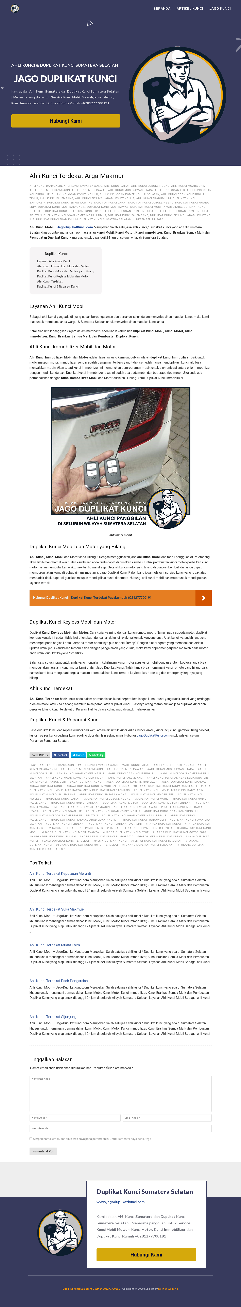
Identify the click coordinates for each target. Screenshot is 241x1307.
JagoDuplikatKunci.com (153, 735)
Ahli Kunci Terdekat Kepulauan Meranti (60, 873)
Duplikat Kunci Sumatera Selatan (105, 219)
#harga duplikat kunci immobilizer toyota (140, 828)
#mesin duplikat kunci (110, 840)
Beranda (162, 8)
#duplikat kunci (146, 790)
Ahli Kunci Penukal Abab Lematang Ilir (105, 198)
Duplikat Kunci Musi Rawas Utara (156, 206)
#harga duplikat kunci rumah (53, 836)
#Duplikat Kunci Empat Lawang (103, 794)
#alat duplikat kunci (86, 781)
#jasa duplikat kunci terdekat (65, 840)
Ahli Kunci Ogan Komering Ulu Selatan (129, 194)
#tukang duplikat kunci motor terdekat (87, 844)
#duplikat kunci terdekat (65, 823)
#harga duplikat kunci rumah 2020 (106, 836)
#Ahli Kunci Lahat (136, 764)
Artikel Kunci (190, 8)
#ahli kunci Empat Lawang (98, 764)
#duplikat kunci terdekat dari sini (115, 823)
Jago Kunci (220, 8)
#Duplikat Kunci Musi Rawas (135, 806)
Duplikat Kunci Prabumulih (57, 219)
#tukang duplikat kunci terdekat (148, 844)
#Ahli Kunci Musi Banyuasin (82, 769)
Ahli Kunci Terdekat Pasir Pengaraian (59, 981)
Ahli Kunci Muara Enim (188, 185)
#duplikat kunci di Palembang (52, 794)
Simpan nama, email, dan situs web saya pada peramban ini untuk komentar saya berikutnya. (92, 1138)
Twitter (78, 755)
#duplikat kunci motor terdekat (167, 802)
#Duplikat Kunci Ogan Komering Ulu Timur (134, 815)
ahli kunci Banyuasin (46, 185)
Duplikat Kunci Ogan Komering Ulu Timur (75, 215)
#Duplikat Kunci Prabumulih (144, 819)
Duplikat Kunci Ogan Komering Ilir (71, 211)
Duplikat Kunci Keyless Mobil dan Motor (63, 276)
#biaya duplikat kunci (46, 785)
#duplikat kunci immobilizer (152, 794)
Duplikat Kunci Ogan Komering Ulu (126, 211)
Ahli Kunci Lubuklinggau (150, 185)
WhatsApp (96, 755)
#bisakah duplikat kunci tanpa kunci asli (165, 785)
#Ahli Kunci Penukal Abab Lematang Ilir (177, 777)
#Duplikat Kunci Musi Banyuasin (85, 806)
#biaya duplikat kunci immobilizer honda (98, 785)
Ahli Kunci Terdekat (50, 281)
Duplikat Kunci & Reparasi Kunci (58, 286)
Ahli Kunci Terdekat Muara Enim (55, 945)
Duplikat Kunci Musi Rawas (108, 206)
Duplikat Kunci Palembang (128, 215)
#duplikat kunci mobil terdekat (74, 802)
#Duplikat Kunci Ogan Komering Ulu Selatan (64, 815)
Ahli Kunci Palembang (56, 198)
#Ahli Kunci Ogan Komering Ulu (132, 773)
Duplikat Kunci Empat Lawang (70, 202)
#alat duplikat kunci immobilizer (131, 781)
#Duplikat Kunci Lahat (62, 798)
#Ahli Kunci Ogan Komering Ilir (80, 773)
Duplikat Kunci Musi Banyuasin (61, 206)
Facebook (60, 755)
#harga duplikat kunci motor (126, 832)
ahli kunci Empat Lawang (83, 185)
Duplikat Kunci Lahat (110, 202)
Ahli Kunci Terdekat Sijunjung (53, 1017)
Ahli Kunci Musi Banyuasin (50, 190)
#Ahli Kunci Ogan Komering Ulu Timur (75, 777)
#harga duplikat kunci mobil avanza (70, 832)
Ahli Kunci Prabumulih (153, 198)
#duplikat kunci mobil (152, 798)
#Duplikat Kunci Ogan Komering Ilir (113, 811)
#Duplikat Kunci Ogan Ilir (62, 811)
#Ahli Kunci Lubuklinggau (174, 764)
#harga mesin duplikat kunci (159, 836)
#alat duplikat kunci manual (184, 781)
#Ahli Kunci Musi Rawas (125, 769)
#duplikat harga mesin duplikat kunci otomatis (93, 790)
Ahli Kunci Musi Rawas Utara (130, 190)
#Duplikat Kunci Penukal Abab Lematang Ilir (84, 819)
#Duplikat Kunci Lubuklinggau (107, 798)
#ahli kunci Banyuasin (57, 764)
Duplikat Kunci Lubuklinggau (151, 202)
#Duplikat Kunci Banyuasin (182, 790)
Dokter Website (168, 1288)
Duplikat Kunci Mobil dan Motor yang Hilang (65, 271)
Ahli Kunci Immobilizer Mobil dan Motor (63, 266)
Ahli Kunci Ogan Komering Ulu (75, 194)
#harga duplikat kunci (163, 823)
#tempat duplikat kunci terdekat (156, 840)
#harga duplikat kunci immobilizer (76, 828)
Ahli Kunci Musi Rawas (89, 190)
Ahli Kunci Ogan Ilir (170, 190)
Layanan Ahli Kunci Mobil (53, 261)
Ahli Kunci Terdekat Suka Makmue (57, 909)
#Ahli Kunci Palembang (125, 777)
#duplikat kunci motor (120, 802)
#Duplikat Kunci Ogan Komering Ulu (172, 811)
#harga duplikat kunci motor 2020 (179, 832)
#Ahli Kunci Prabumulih (48, 781)
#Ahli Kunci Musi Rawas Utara (170, 769)
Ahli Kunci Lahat (117, 185)
